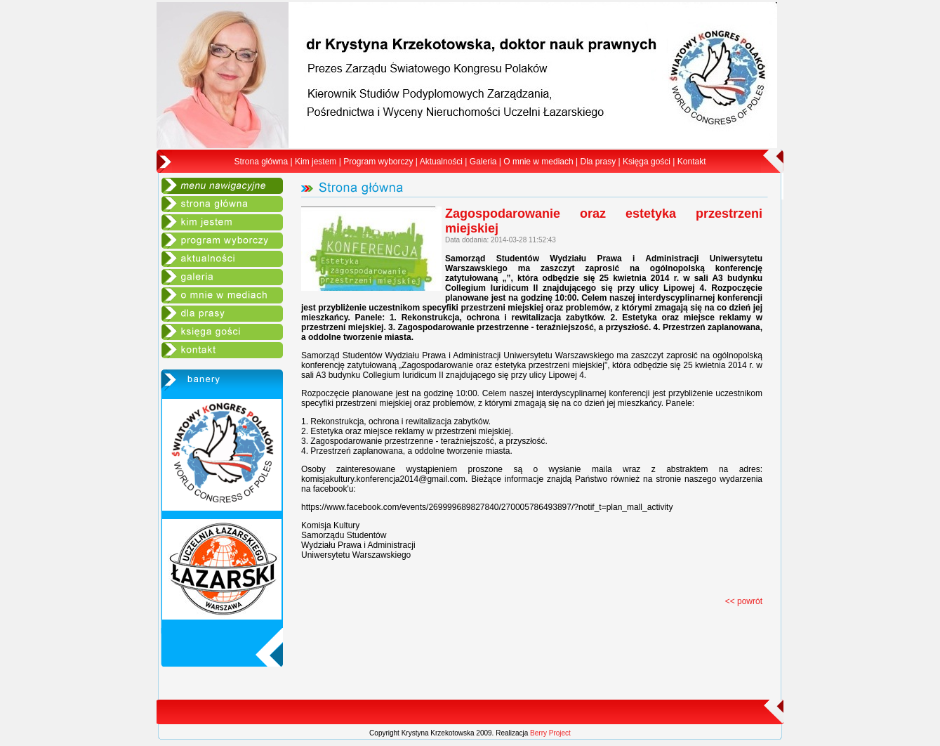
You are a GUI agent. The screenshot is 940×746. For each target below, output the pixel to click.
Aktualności (441, 161)
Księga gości (646, 161)
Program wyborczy (378, 161)
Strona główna (261, 161)
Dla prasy (598, 161)
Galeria (483, 161)
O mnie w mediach (538, 161)
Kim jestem (315, 161)
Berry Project (550, 733)
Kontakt (691, 161)
